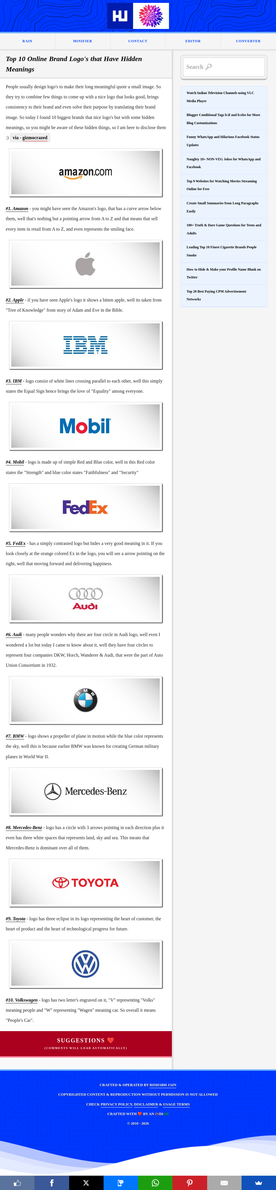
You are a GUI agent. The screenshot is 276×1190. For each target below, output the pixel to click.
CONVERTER (248, 41)
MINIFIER (82, 41)
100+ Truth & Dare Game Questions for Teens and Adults (224, 229)
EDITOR (193, 41)
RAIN (28, 41)
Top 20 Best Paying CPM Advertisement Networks (216, 295)
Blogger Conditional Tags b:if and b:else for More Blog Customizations (223, 119)
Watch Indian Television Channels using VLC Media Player (220, 97)
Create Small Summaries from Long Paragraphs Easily (223, 207)
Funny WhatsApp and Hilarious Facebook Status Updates (223, 141)
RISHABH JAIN (163, 1085)
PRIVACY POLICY (116, 1104)
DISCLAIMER (146, 1104)
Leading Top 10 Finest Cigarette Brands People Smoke (222, 251)
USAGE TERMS (176, 1104)
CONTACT (137, 41)
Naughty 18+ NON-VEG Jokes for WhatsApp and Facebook (224, 163)
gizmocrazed (35, 137)
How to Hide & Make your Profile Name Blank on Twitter (224, 273)
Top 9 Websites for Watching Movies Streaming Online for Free (222, 185)
